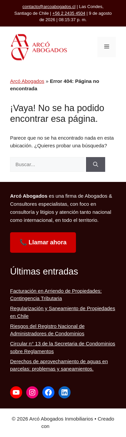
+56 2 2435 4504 (68, 13)
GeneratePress (68, 426)
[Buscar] (95, 164)
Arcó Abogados (27, 81)
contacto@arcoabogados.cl (49, 6)
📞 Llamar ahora (43, 242)
